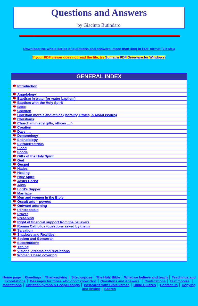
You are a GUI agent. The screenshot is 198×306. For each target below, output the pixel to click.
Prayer (22, 214)
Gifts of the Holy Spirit (35, 156)
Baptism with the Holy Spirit (40, 103)
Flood (22, 148)
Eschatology (27, 140)
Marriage (24, 193)
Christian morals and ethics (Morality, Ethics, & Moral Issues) (67, 115)
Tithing (23, 247)
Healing (23, 173)
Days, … (24, 131)
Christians (25, 119)
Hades (22, 169)
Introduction (27, 86)
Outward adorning (32, 206)
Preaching (25, 218)
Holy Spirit (26, 177)
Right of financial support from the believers (53, 222)
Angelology (26, 94)
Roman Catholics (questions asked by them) (53, 226)
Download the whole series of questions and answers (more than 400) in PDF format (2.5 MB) (99, 49)
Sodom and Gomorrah (35, 239)
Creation (24, 127)
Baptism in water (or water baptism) (46, 98)
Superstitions (28, 243)
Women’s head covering (37, 255)
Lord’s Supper (28, 189)
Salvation (24, 230)
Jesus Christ (27, 181)
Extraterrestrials (30, 144)
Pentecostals (27, 210)
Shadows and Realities (35, 234)
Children (24, 111)
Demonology (27, 136)
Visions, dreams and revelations (43, 251)
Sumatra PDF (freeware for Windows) (135, 57)
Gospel (23, 164)
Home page (12, 277)
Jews (21, 185)
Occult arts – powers (34, 201)
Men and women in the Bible (40, 197)
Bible (21, 107)
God (20, 160)
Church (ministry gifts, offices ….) (44, 123)
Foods (22, 152)
